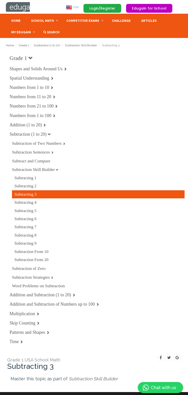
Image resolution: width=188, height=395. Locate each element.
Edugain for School (149, 8)
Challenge (121, 21)
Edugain (24, 7)
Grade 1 (24, 46)
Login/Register (102, 8)
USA (72, 7)
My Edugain (21, 33)
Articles (149, 21)
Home (16, 21)
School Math (42, 21)
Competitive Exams (82, 21)
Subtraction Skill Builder (81, 46)
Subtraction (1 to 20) (47, 46)
